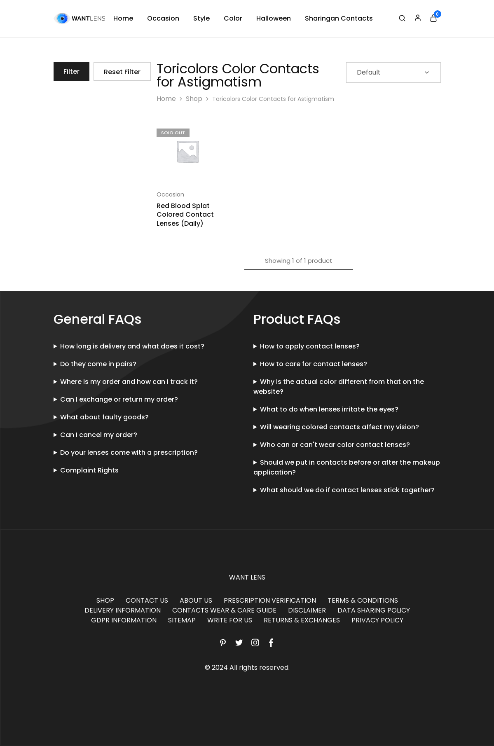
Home (123, 18)
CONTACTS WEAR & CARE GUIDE (224, 610)
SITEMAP (182, 620)
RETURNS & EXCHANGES (302, 620)
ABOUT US (196, 600)
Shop (194, 98)
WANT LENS (247, 577)
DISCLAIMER (307, 610)
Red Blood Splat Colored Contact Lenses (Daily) (185, 214)
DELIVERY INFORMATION (122, 610)
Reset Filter (122, 72)
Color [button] (233, 18)
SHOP (105, 600)
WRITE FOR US (229, 620)
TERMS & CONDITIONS (363, 600)
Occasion (170, 194)
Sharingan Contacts (339, 18)
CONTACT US (147, 600)
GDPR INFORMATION (124, 620)
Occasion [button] (163, 18)
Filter (71, 71)
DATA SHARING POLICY (373, 610)
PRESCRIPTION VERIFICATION (270, 600)
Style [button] (201, 18)
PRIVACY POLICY (377, 620)
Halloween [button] (273, 18)
